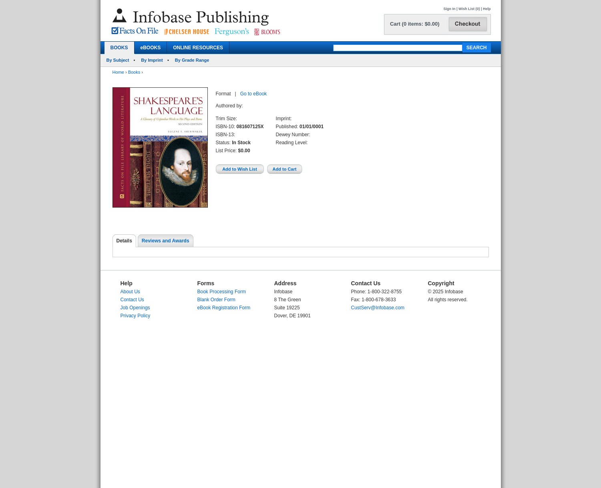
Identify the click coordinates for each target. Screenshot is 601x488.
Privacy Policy (136, 316)
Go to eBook (253, 94)
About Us (130, 291)
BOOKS (119, 47)
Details (124, 241)
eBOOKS (151, 47)
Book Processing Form (221, 291)
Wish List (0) (469, 9)
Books (134, 72)
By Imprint (152, 60)
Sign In (450, 9)
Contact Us (132, 299)
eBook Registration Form (224, 308)
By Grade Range (192, 60)
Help (487, 9)
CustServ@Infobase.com (378, 308)
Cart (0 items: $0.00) (415, 24)
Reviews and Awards (165, 241)
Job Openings (135, 308)
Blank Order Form (216, 299)
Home (118, 72)
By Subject (118, 60)
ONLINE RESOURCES (198, 47)
